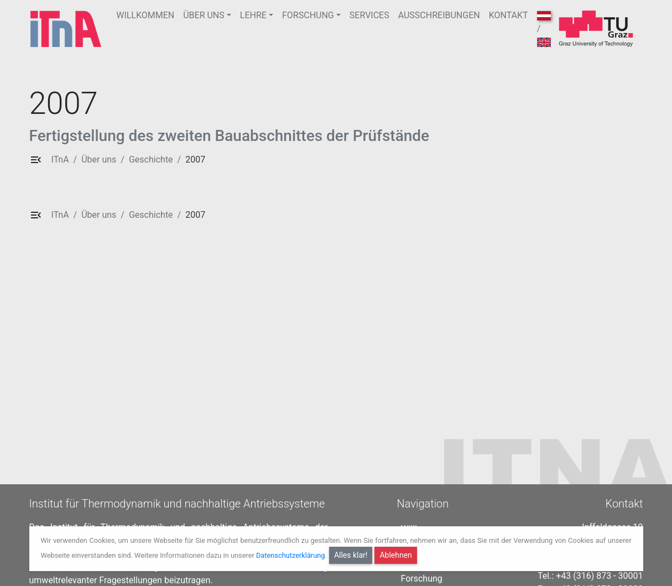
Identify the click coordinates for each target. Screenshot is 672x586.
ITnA (60, 159)
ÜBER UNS (204, 15)
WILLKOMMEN (145, 15)
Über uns (98, 159)
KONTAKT (508, 15)
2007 (195, 159)
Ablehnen (395, 555)
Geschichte (151, 159)
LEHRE (253, 15)
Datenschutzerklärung (290, 555)
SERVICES (369, 15)
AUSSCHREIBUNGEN (439, 15)
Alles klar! (351, 555)
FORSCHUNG (308, 15)
